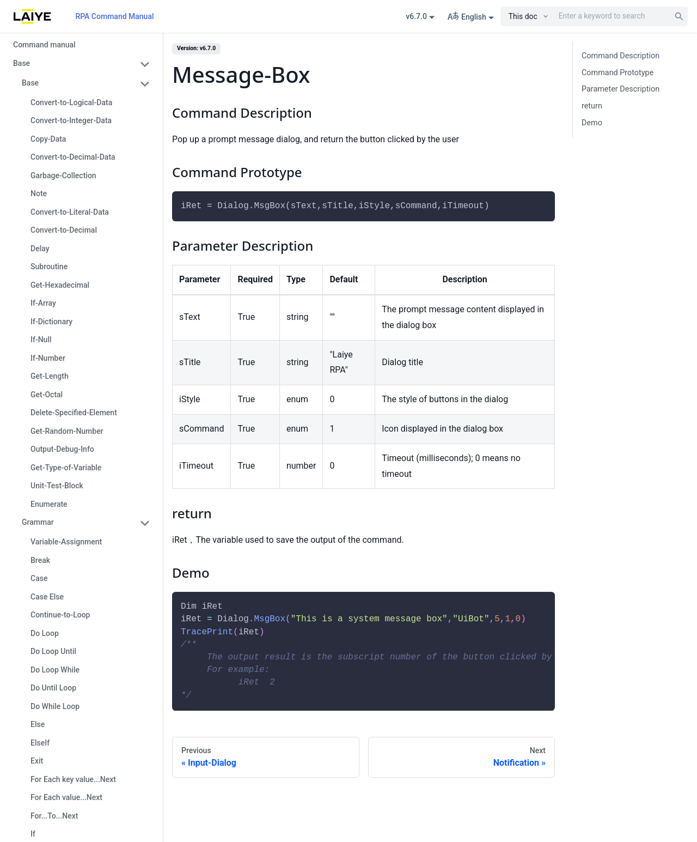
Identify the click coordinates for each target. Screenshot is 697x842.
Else (37, 724)
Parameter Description (620, 89)
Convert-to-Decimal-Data (72, 157)
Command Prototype (617, 72)
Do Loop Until (53, 651)
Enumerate (49, 504)
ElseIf (40, 742)
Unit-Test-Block (56, 485)
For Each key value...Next (73, 779)
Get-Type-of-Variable (65, 467)
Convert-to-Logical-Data (71, 102)
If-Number (47, 358)
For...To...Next (54, 815)
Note (38, 193)
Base (21, 63)
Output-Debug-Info (62, 449)
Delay (40, 248)
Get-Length (49, 376)
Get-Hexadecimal (59, 285)
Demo (592, 123)
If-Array (43, 303)
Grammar (38, 522)
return (592, 106)
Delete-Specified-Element (73, 412)
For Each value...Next (66, 797)
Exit (36, 760)
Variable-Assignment (66, 541)
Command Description (620, 55)
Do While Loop (55, 706)
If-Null (41, 339)
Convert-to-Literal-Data (69, 212)
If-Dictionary (51, 321)
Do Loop (44, 633)
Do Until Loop (53, 687)
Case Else (47, 596)
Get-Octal (46, 394)
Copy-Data (48, 139)
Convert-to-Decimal (63, 230)
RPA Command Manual (114, 16)
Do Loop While (55, 669)
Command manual (44, 44)
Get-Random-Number (66, 431)
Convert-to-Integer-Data (71, 120)
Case (38, 578)
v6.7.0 (416, 16)
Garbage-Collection (63, 175)
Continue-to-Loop (60, 614)
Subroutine (49, 266)
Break (40, 560)
